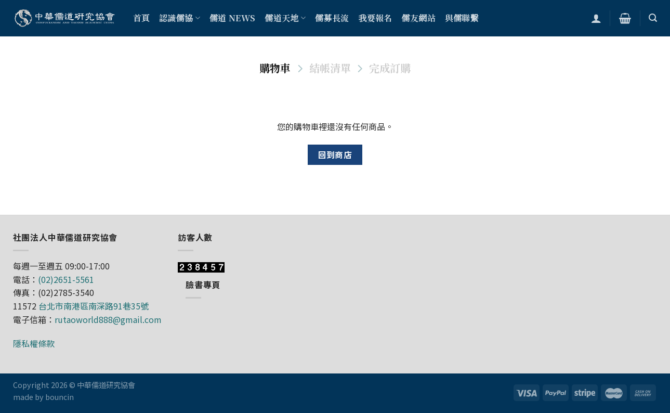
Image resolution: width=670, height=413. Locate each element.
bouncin (59, 396)
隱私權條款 (34, 343)
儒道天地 (285, 18)
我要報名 (375, 18)
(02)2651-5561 (66, 279)
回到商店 (335, 154)
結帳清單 (330, 67)
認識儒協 (179, 18)
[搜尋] (653, 18)
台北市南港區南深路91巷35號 (93, 306)
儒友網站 (419, 18)
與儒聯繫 (462, 18)
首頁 (141, 18)
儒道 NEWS (232, 18)
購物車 (275, 67)
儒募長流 (332, 18)
